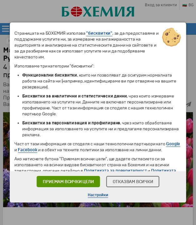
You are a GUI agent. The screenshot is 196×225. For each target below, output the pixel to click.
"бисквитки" (99, 33)
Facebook (27, 149)
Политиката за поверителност (115, 170)
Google (173, 144)
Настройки (98, 195)
